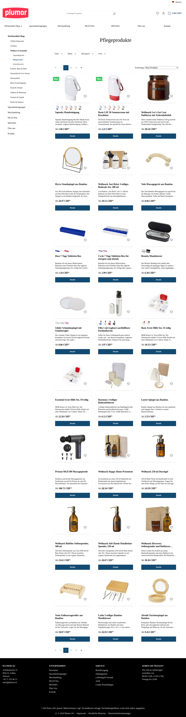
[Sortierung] (161, 67)
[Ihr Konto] (163, 13)
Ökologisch (87, 53)
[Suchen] (114, 13)
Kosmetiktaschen (18, 64)
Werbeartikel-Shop (16, 36)
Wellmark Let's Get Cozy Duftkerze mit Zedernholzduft (156, 113)
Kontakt (11, 133)
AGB (98, 681)
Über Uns (53, 688)
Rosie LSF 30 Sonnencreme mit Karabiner (113, 113)
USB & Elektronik (17, 41)
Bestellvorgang (102, 670)
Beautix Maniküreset (151, 256)
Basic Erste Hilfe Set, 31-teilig (156, 328)
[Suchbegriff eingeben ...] (88, 13)
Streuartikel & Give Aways (20, 73)
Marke (72, 53)
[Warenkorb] (174, 13)
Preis (102, 53)
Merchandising (14, 112)
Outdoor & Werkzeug (18, 93)
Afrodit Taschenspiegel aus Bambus (154, 616)
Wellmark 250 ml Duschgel (154, 471)
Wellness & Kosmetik (18, 51)
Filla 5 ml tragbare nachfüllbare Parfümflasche (114, 329)
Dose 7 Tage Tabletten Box (68, 256)
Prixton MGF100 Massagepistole (71, 471)
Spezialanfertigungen (16, 107)
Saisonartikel (15, 78)
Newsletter (53, 670)
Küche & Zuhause (17, 102)
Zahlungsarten (101, 674)
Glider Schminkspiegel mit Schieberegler (68, 329)
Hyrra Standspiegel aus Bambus (71, 184)
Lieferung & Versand (104, 677)
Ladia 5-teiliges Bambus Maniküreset (110, 616)
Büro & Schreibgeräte (18, 83)
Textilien (13, 46)
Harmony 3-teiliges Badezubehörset (107, 401)
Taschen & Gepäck (17, 97)
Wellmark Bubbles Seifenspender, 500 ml (72, 545)
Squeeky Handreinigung (67, 112)
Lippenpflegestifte (18, 55)
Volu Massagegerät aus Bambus (157, 184)
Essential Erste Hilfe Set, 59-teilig (71, 399)
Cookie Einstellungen (104, 685)
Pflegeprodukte (18, 60)
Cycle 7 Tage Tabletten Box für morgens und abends (113, 257)
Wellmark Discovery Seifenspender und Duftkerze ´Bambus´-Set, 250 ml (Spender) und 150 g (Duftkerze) (157, 545)
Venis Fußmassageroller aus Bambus (69, 616)
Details (72, 136)
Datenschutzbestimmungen (119, 713)
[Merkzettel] (158, 13)
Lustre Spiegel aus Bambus (154, 399)
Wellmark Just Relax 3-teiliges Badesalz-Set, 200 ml (113, 185)
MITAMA (12, 123)
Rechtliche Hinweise (97, 713)
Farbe (59, 53)
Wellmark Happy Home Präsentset (115, 471)
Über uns (11, 128)
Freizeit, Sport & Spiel (18, 69)
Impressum (81, 713)
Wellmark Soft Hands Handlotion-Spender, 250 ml (115, 545)
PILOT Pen (12, 118)
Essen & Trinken (16, 88)
